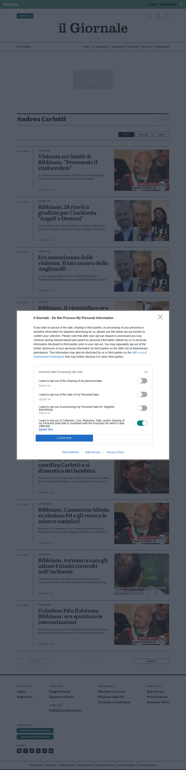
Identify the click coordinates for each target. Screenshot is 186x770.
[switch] (142, 380)
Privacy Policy (115, 452)
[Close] (161, 318)
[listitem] (93, 372)
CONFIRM (64, 438)
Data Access (93, 452)
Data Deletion (70, 452)
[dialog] (93, 385)
